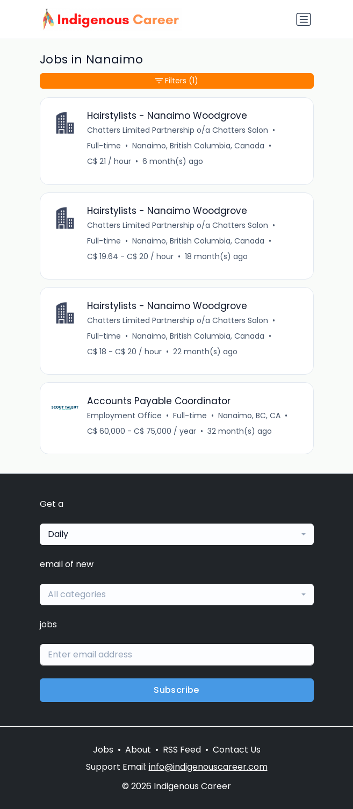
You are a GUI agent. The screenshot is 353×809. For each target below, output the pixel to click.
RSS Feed (182, 749)
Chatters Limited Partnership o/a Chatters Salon (177, 130)
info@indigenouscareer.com (208, 767)
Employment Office (124, 415)
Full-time (104, 145)
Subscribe (176, 690)
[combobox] (177, 534)
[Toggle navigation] (303, 19)
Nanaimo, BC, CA (249, 415)
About (138, 749)
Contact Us (237, 749)
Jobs (103, 749)
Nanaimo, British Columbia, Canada (198, 145)
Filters (176, 81)
